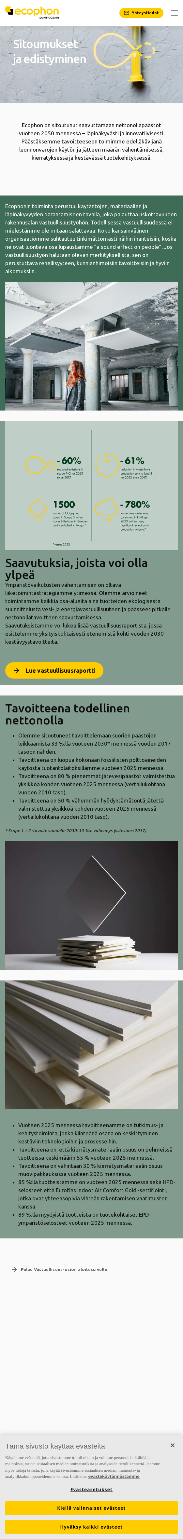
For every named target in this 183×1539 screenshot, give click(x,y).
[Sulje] (172, 1445)
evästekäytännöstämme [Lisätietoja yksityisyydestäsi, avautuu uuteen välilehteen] (113, 1476)
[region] (91, 1487)
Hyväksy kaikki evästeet (91, 1527)
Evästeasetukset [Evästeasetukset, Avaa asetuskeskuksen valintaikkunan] (91, 1489)
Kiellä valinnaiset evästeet (91, 1508)
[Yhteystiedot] (141, 13)
